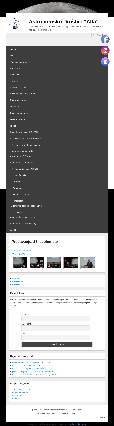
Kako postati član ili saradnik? (24, 94)
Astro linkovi (16, 74)
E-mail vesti (15, 68)
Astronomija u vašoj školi (23, 151)
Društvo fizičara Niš (20, 393)
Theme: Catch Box (68, 413)
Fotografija (18, 201)
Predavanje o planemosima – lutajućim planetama (32, 365)
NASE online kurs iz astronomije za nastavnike (31, 362)
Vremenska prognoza (20, 62)
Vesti (11, 55)
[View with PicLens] (21, 254)
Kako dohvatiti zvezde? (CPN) (24, 132)
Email (23, 333)
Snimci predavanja (19, 113)
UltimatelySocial (78, 424)
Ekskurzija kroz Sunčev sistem (26, 145)
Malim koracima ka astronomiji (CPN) (27, 138)
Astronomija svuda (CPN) (22, 162)
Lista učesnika (19, 175)
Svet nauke (16, 399)
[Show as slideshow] (22, 250)
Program (17, 181)
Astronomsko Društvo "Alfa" (64, 22)
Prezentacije (19, 188)
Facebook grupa (19, 284)
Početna (12, 49)
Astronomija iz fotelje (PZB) (23, 223)
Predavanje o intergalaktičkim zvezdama (28, 368)
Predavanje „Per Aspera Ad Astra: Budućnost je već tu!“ (35, 374)
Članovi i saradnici (18, 87)
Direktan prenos (17, 119)
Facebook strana (19, 281)
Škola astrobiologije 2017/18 (25, 169)
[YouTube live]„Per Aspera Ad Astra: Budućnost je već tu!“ (35, 371)
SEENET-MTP (18, 396)
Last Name (26, 324)
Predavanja (17, 212)
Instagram (16, 278)
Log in (102, 417)
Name (24, 314)
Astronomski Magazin (21, 390)
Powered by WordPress (47, 413)
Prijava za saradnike (19, 100)
